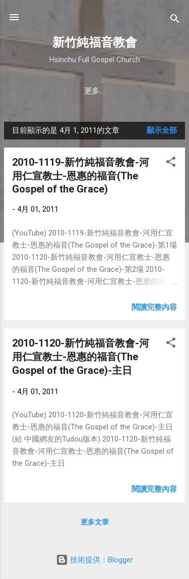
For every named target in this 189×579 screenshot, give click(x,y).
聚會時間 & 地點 (99, 90)
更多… (155, 90)
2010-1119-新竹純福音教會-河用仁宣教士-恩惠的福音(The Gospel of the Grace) (80, 175)
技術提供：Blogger (94, 559)
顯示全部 (162, 130)
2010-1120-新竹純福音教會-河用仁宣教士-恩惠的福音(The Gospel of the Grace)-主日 (80, 356)
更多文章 (95, 522)
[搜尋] (175, 20)
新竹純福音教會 (94, 42)
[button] (171, 163)
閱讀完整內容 (154, 307)
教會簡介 (38, 90)
